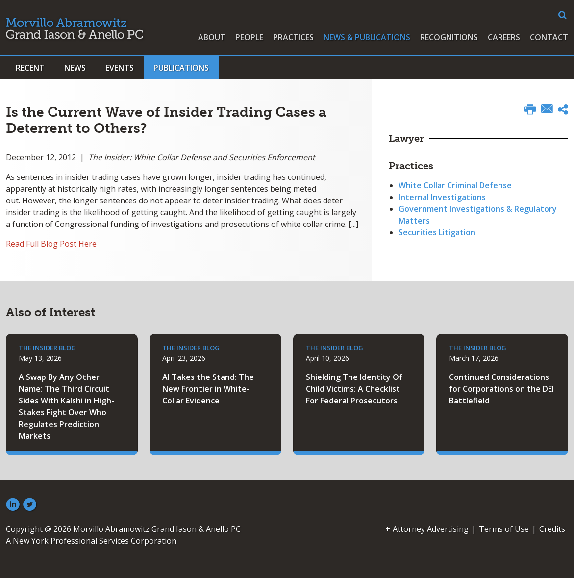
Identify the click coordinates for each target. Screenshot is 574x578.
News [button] (75, 67)
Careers (504, 37)
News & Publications (367, 37)
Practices (293, 37)
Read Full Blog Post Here (51, 243)
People (249, 37)
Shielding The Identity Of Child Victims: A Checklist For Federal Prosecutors (354, 389)
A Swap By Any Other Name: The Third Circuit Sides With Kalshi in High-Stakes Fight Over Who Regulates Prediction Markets (66, 406)
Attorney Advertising (431, 529)
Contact (549, 37)
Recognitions (449, 37)
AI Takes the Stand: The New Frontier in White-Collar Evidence (208, 389)
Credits (552, 529)
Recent (30, 67)
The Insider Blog (47, 347)
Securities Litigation (437, 232)
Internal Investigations (442, 197)
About (211, 37)
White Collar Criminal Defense (455, 185)
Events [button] (119, 67)
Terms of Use (504, 529)
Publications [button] (181, 67)
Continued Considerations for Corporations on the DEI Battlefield (501, 389)
